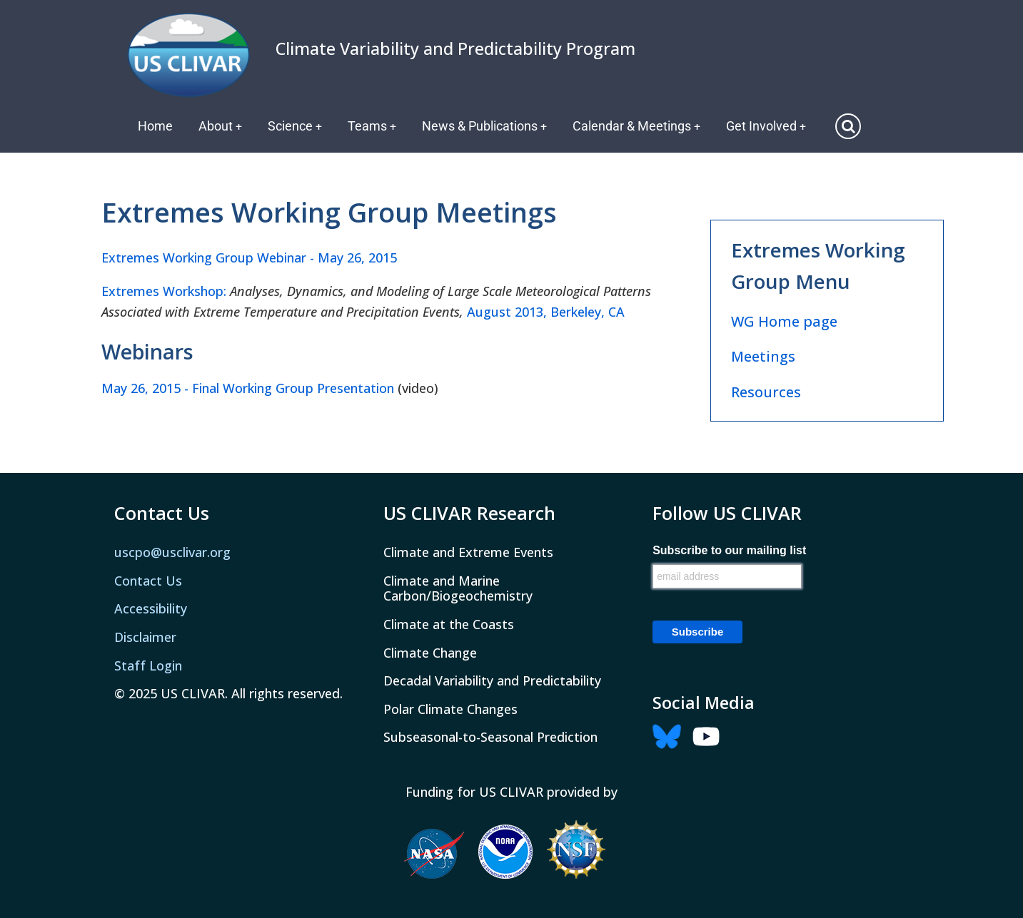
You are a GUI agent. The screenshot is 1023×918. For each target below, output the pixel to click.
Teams (373, 125)
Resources (766, 392)
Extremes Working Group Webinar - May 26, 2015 (249, 257)
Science (295, 125)
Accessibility (150, 608)
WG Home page (784, 321)
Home (155, 125)
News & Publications (487, 125)
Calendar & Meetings (639, 125)
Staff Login (148, 665)
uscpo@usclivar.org (172, 552)
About (220, 125)
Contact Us (148, 580)
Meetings (763, 356)
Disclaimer (145, 637)
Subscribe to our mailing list (729, 550)
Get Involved (770, 125)
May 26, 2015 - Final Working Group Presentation (247, 388)
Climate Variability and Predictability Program (455, 48)
